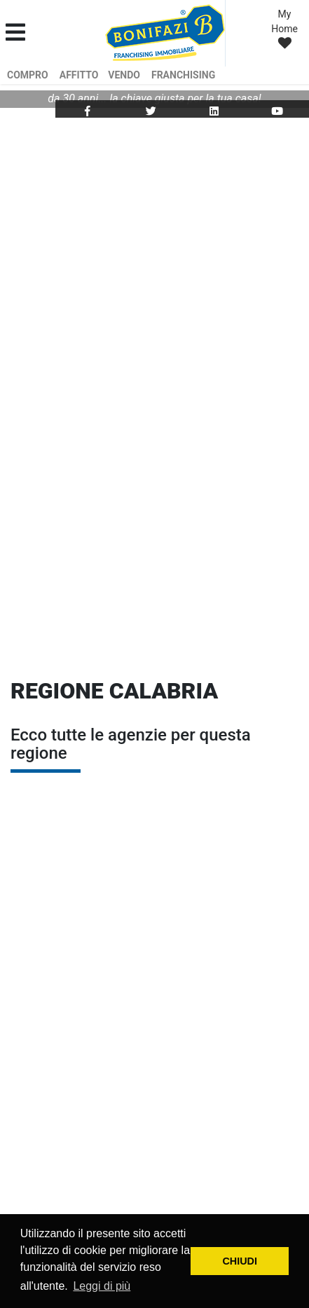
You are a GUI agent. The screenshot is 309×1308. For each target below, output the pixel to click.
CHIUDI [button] (239, 1261)
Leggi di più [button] (101, 1286)
